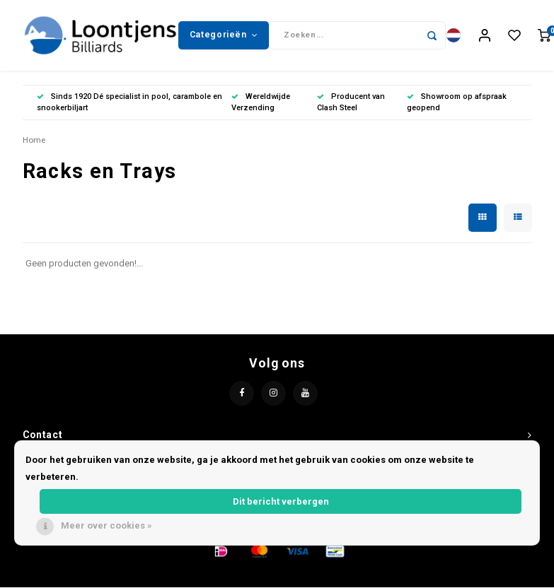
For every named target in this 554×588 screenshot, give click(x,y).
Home (34, 140)
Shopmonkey (421, 575)
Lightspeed (325, 575)
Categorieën (224, 35)
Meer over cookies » (106, 525)
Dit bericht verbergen (281, 501)
